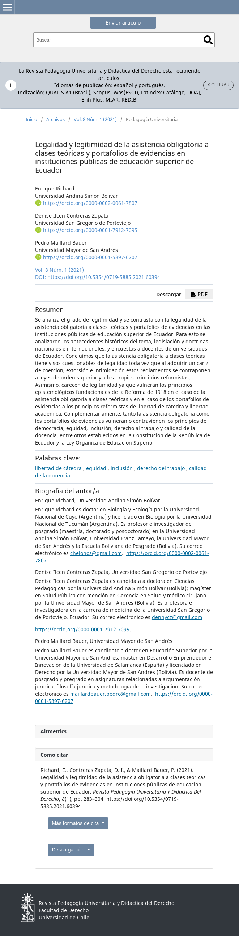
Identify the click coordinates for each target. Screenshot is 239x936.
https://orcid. (171, 693)
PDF (199, 294)
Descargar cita (69, 850)
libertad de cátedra (58, 468)
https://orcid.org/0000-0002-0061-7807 (90, 202)
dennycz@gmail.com (177, 617)
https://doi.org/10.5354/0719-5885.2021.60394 (103, 277)
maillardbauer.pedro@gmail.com (110, 693)
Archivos (55, 119)
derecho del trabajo (161, 468)
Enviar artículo (123, 22)
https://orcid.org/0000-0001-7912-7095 (90, 230)
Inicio (31, 119)
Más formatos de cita (76, 823)
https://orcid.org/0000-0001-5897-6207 (90, 257)
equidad (96, 468)
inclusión (122, 468)
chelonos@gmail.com (96, 553)
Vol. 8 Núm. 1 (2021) (95, 119)
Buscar (208, 39)
